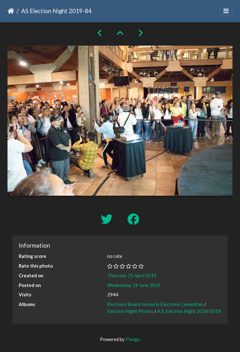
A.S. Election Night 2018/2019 (189, 311)
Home (11, 11)
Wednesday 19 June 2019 (134, 285)
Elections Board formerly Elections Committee (155, 304)
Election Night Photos (130, 311)
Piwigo (133, 339)
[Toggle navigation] (225, 11)
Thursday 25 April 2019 (132, 275)
